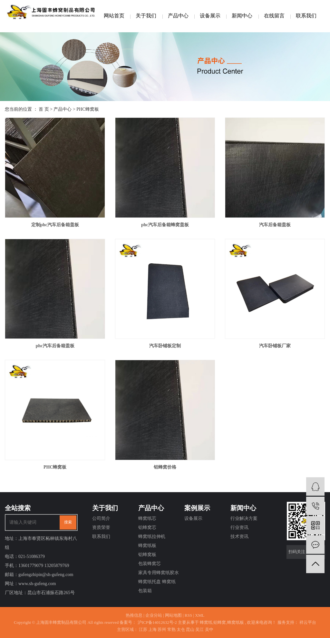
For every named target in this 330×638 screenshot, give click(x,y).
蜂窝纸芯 (147, 518)
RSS (188, 615)
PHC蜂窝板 (87, 109)
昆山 (190, 629)
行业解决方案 (243, 518)
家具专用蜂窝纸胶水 (158, 572)
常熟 (171, 629)
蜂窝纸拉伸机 (151, 536)
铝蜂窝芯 (147, 527)
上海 (152, 629)
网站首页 (114, 15)
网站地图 (173, 615)
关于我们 (146, 15)
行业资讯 (239, 527)
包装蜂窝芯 (149, 563)
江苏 (143, 629)
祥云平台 (307, 622)
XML (199, 615)
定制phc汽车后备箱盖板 (55, 224)
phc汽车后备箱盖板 (55, 345)
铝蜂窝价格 (165, 467)
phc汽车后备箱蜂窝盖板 (165, 224)
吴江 (199, 629)
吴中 (209, 629)
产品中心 (178, 15)
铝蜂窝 (219, 622)
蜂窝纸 (206, 622)
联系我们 (306, 15)
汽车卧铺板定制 (165, 345)
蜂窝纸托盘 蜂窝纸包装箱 (157, 586)
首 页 (44, 109)
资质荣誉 (101, 527)
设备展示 (210, 15)
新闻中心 (242, 15)
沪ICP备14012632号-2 (157, 622)
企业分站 (153, 615)
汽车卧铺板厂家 (275, 345)
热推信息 (134, 615)
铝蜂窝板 (147, 554)
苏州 (162, 629)
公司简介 (101, 518)
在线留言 (274, 15)
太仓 (181, 629)
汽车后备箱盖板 (275, 224)
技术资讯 (239, 536)
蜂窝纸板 (147, 545)
